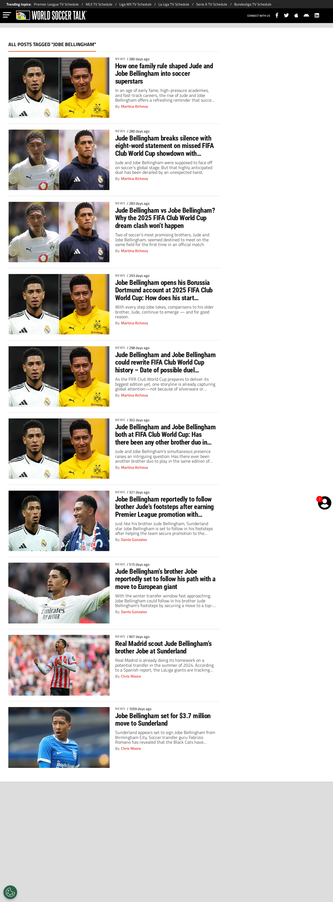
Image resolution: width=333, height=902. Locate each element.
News (120, 59)
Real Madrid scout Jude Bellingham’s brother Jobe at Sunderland (154, 651)
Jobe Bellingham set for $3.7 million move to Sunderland (165, 720)
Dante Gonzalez (134, 540)
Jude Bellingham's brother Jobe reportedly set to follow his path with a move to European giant (159, 579)
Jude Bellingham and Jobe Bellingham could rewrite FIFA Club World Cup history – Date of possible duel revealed (163, 362)
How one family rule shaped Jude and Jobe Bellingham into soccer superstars (161, 74)
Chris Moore (131, 684)
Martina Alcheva (134, 107)
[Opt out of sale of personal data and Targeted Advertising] (10, 892)
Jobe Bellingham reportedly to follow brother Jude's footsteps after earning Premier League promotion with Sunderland (165, 507)
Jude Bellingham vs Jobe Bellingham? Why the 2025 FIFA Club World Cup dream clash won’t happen (165, 218)
